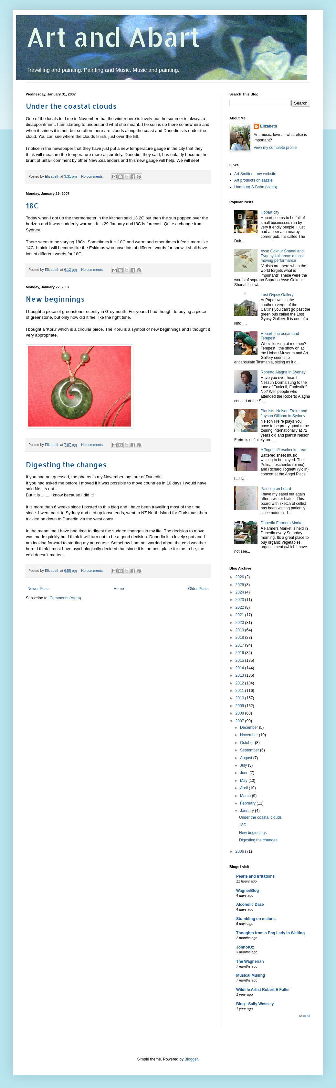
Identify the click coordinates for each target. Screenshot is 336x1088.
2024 (240, 592)
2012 (240, 683)
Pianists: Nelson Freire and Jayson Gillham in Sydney (284, 413)
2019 (240, 630)
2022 (240, 607)
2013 (240, 675)
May (244, 780)
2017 (240, 645)
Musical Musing (250, 975)
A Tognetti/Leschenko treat (283, 450)
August (246, 758)
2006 (240, 851)
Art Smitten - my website (255, 174)
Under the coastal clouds (71, 105)
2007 (240, 721)
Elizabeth (268, 126)
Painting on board (276, 488)
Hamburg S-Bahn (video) (255, 187)
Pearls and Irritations (255, 876)
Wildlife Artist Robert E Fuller (263, 989)
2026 (240, 577)
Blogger (191, 1059)
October (247, 742)
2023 (240, 599)
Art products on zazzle (253, 180)
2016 (240, 652)
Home (119, 588)
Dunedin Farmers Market (282, 523)
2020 (240, 622)
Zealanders (109, 160)
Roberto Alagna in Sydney (283, 372)
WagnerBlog (247, 890)
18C (32, 205)
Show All (304, 1015)
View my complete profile (275, 147)
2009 (240, 706)
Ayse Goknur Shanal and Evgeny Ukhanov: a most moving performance (282, 256)
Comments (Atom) (65, 598)
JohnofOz (245, 947)
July (244, 765)
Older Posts (198, 588)
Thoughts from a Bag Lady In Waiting (270, 933)
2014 (240, 668)
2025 (240, 585)
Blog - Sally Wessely (255, 1004)
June (244, 773)
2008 (240, 713)
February (248, 803)
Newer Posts (38, 588)
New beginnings (55, 298)
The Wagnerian (250, 961)
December (249, 727)
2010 (240, 698)
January (247, 810)
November (249, 735)
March (246, 796)
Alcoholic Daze (250, 904)
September (250, 750)
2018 (240, 637)
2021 (240, 615)
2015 (240, 660)
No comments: (93, 176)
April (244, 788)
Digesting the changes (66, 464)
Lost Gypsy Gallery (277, 295)
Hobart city (270, 212)
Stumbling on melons (256, 918)
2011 (240, 690)
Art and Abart (113, 36)
